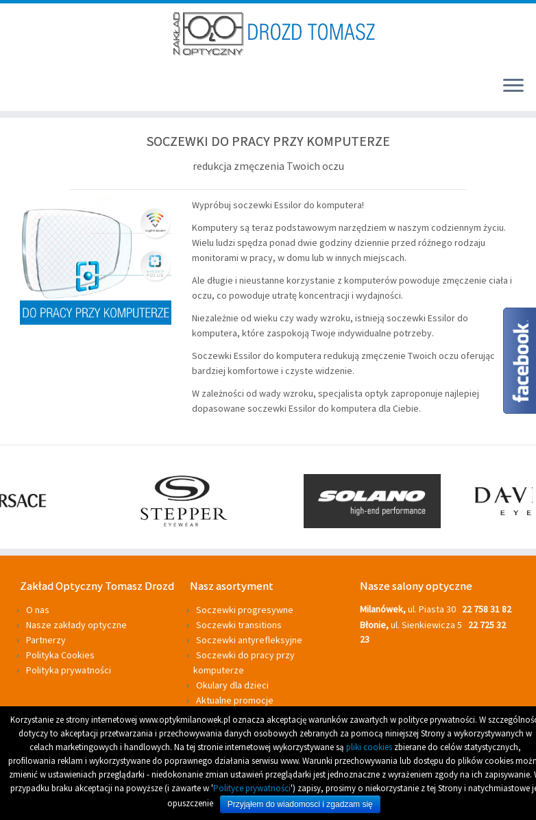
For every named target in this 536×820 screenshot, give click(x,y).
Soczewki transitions (239, 625)
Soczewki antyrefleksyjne (249, 640)
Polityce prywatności (252, 788)
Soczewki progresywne (244, 610)
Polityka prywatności (68, 670)
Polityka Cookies (60, 655)
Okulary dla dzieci (232, 685)
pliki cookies (369, 747)
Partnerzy (46, 640)
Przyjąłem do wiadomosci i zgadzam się (300, 804)
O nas (37, 610)
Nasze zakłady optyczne (76, 625)
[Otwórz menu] (513, 86)
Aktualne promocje (234, 700)
